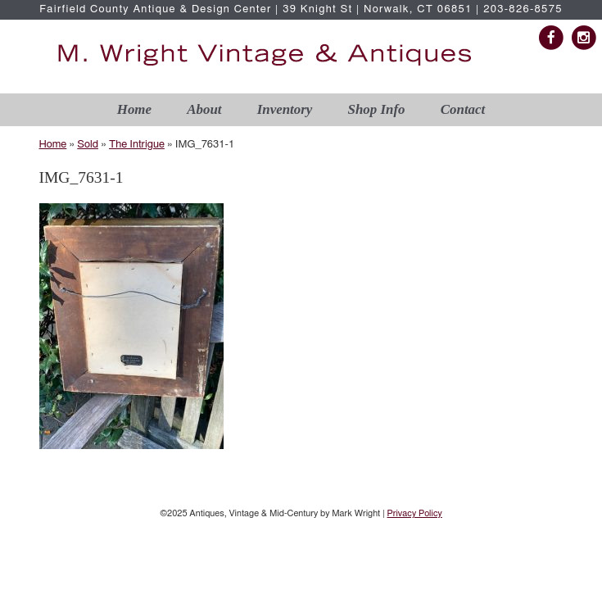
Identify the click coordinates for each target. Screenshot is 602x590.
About (204, 109)
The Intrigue (137, 144)
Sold (87, 144)
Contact (463, 109)
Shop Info (376, 109)
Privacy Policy (414, 513)
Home (134, 109)
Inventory (285, 109)
